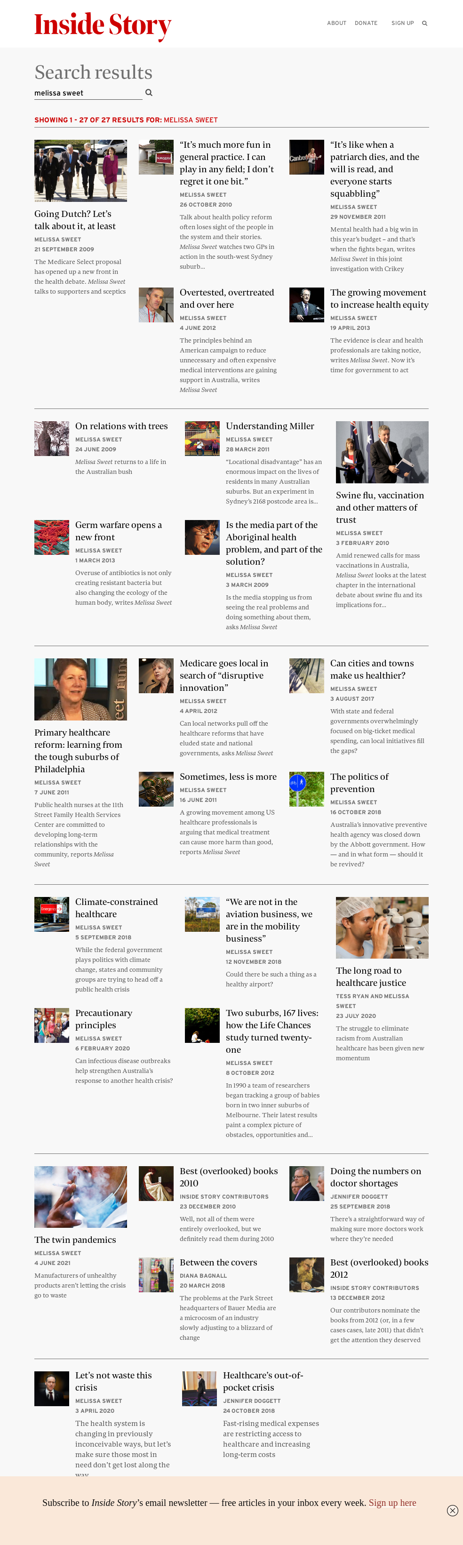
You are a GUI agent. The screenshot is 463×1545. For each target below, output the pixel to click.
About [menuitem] (336, 23)
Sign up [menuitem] (402, 23)
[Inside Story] (109, 27)
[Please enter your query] (376, 36)
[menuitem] (425, 23)
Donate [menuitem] (366, 23)
